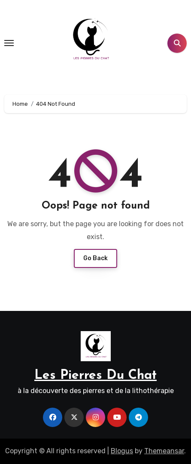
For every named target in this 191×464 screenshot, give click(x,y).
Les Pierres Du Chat (95, 375)
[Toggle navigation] (9, 43)
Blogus (122, 451)
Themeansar (164, 451)
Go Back (95, 258)
